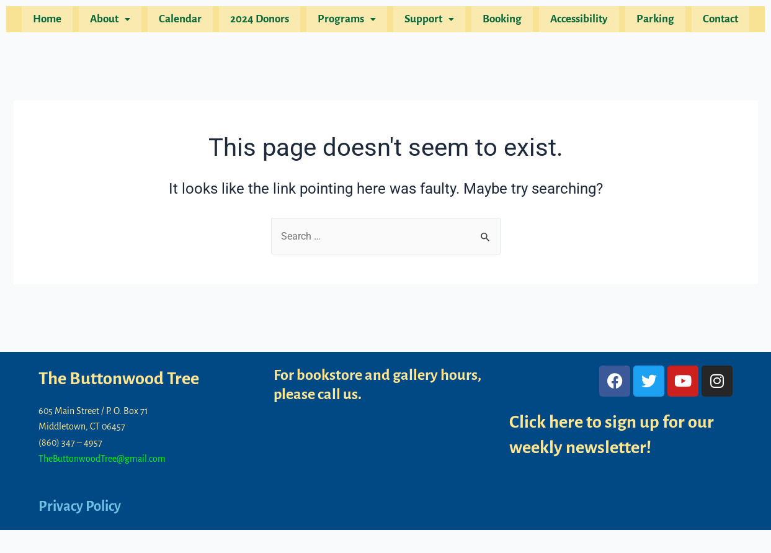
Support (427, 21)
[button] (123, 21)
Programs (348, 21)
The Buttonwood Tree (123, 379)
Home (64, 21)
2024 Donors (265, 21)
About (123, 21)
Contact (703, 21)
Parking (642, 21)
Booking (496, 21)
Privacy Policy (82, 506)
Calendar (189, 21)
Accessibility (570, 21)
